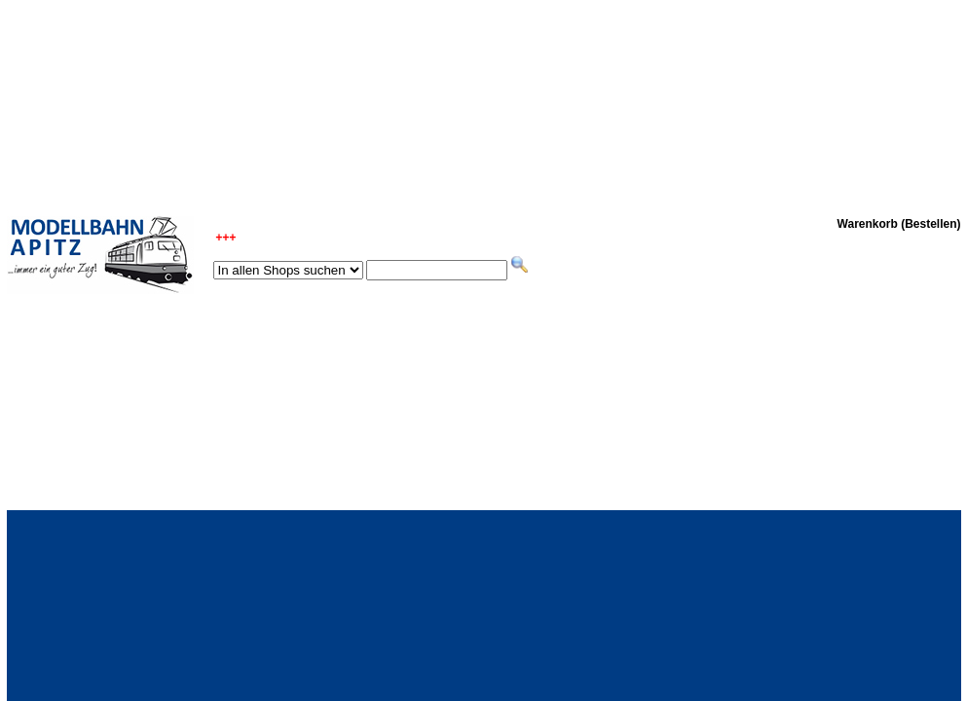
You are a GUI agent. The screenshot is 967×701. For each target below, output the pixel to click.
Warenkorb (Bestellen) (899, 224)
